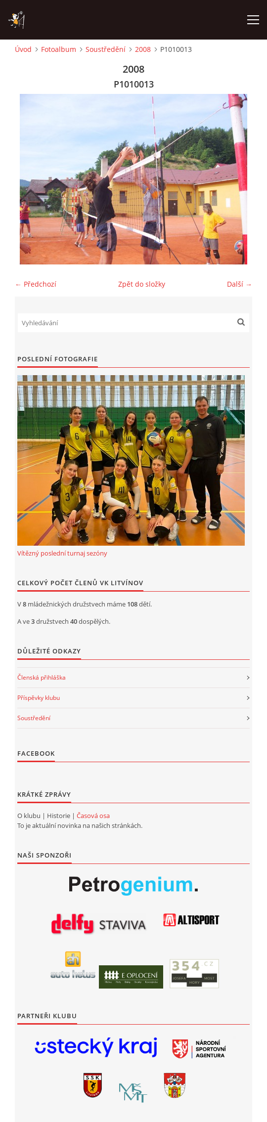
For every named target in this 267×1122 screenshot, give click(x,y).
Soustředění (106, 49)
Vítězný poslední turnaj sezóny (62, 553)
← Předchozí (35, 284)
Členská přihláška (41, 677)
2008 (143, 49)
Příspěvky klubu (38, 697)
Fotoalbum (58, 49)
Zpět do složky (141, 284)
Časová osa (93, 815)
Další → (239, 284)
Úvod (23, 49)
